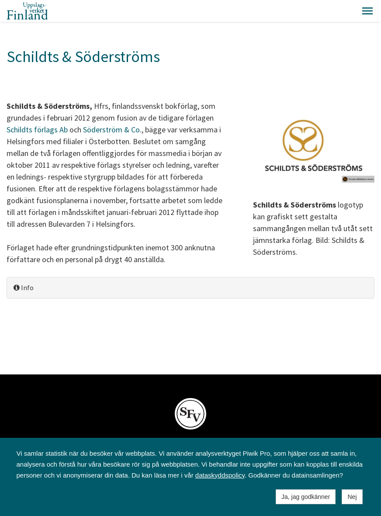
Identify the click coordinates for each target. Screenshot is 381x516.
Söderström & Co (111, 130)
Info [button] (24, 287)
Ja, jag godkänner (305, 496)
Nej (352, 496)
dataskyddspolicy (220, 475)
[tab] (190, 287)
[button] (367, 11)
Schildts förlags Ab (37, 130)
